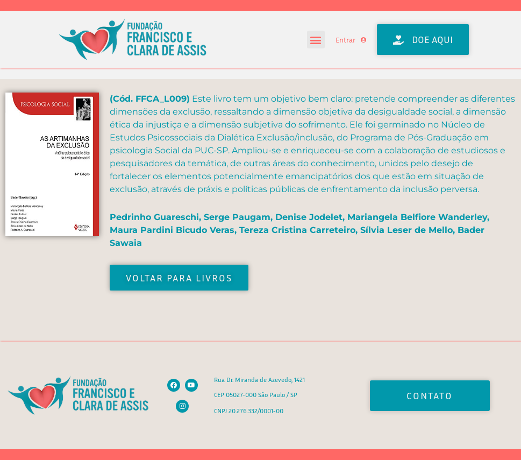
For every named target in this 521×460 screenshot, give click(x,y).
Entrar (345, 39)
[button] (316, 39)
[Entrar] (363, 40)
